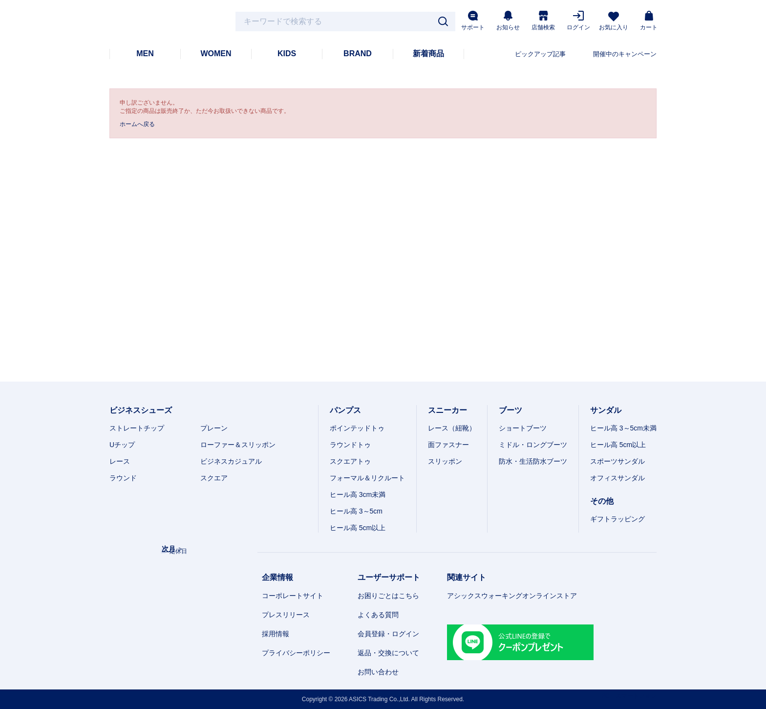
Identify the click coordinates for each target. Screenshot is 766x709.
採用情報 (275, 634)
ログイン (578, 21)
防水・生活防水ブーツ (533, 461)
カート (649, 21)
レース (119, 461)
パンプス (345, 410)
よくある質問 (378, 615)
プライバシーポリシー (296, 653)
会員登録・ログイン (388, 634)
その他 (602, 501)
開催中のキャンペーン (625, 54)
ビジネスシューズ (140, 410)
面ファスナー (448, 445)
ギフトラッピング (617, 519)
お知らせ (508, 21)
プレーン (214, 428)
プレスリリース (286, 615)
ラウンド (123, 478)
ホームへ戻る (137, 124)
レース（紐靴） (452, 428)
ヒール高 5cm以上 (357, 528)
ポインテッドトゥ (357, 428)
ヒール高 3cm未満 (357, 494)
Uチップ (122, 445)
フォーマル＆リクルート (367, 478)
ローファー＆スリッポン (238, 445)
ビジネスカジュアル (231, 461)
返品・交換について (388, 653)
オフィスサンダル (617, 478)
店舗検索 (543, 21)
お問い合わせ (378, 672)
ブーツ (510, 410)
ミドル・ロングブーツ (533, 445)
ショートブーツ (523, 428)
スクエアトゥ (350, 461)
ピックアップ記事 (540, 54)
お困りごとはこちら (388, 596)
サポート (473, 21)
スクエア (214, 478)
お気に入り (613, 21)
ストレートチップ (136, 428)
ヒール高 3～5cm (356, 511)
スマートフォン (636, 695)
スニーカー (447, 410)
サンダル (605, 410)
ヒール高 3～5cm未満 (623, 428)
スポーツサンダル (617, 461)
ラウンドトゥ (350, 445)
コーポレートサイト (292, 596)
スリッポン (445, 461)
